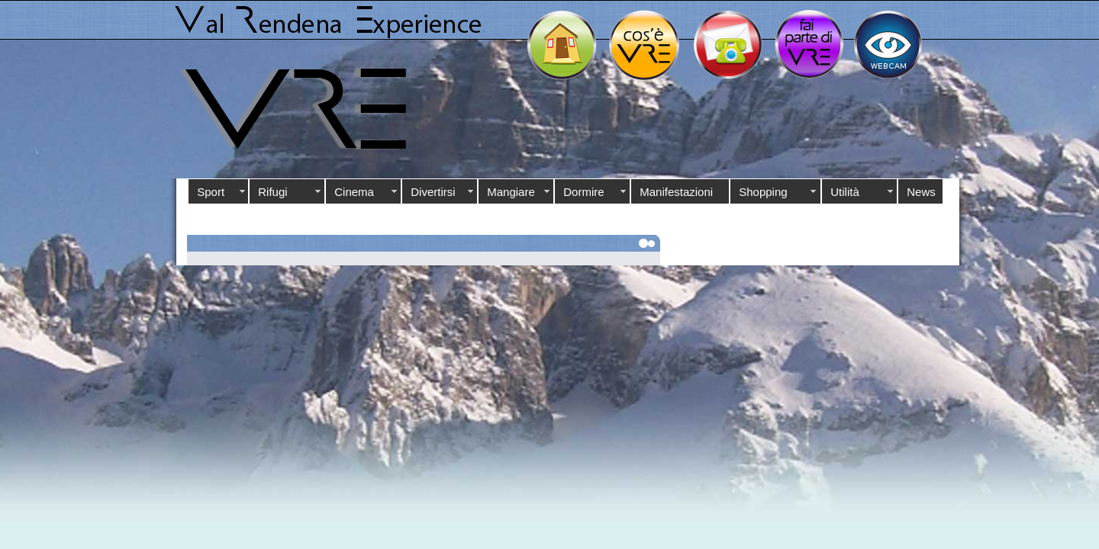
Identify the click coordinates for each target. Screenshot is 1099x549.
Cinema (354, 191)
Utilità (844, 191)
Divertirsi (433, 191)
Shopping (763, 191)
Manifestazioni (676, 191)
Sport (210, 191)
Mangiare (511, 191)
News (921, 191)
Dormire (583, 191)
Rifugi (272, 191)
